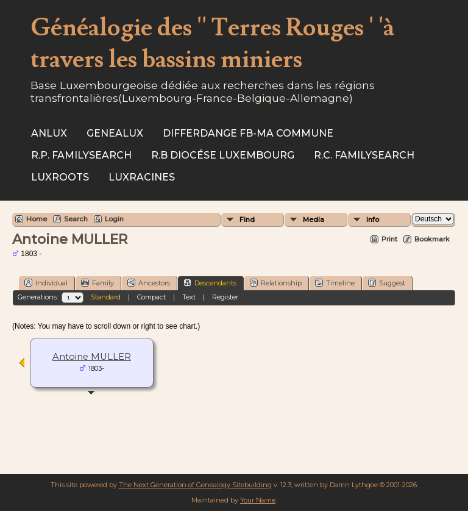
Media (313, 219)
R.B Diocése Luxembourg (222, 155)
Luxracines (141, 177)
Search (76, 219)
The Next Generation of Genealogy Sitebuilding (195, 485)
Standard (106, 297)
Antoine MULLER (91, 356)
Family (97, 282)
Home (36, 219)
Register (225, 297)
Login (114, 219)
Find (247, 219)
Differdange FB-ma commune (248, 133)
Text (189, 297)
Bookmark (432, 239)
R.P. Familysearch (81, 155)
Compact (151, 297)
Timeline (335, 282)
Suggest (386, 282)
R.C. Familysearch (364, 155)
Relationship (276, 282)
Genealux (115, 133)
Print (389, 239)
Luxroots (60, 177)
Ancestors (148, 282)
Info (372, 219)
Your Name (257, 500)
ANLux (49, 133)
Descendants (209, 282)
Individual (46, 282)
